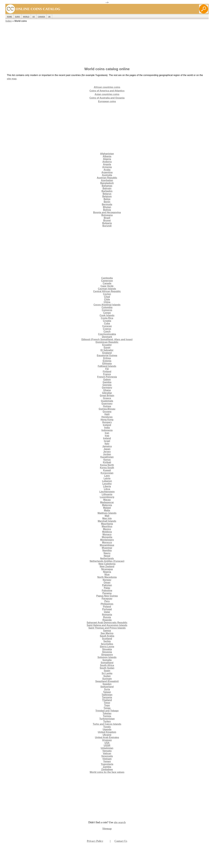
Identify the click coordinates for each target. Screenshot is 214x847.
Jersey (107, 451)
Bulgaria (107, 223)
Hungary (107, 422)
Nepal (107, 556)
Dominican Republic (107, 342)
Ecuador (107, 345)
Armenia (107, 167)
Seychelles (107, 644)
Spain (107, 670)
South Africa (107, 665)
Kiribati (107, 462)
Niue (107, 574)
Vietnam (107, 759)
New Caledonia (107, 564)
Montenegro (107, 540)
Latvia (107, 478)
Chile (107, 299)
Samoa (107, 630)
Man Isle (107, 518)
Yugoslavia (107, 764)
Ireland (107, 438)
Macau (107, 499)
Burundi (106, 226)
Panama (106, 593)
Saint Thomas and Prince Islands (107, 628)
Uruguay (107, 740)
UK (49, 17)
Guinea (107, 406)
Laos (107, 475)
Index (8, 21)
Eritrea (107, 358)
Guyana (107, 411)
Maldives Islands (106, 513)
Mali (107, 515)
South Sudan (107, 668)
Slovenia (107, 652)
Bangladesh (107, 183)
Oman (107, 582)
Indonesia (107, 430)
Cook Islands (107, 315)
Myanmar (107, 548)
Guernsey (107, 403)
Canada (41, 17)
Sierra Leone (107, 646)
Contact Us (120, 841)
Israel (107, 441)
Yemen (107, 761)
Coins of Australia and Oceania (107, 98)
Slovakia (107, 649)
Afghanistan (107, 153)
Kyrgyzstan (107, 473)
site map (11, 78)
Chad (107, 296)
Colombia (107, 307)
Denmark (107, 337)
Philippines (107, 604)
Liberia (107, 486)
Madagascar (107, 502)
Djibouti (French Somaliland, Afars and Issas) (107, 339)
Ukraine (107, 734)
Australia (107, 175)
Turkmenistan (107, 718)
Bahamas (107, 185)
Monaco (107, 534)
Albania (107, 156)
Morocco (107, 542)
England (107, 353)
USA (107, 742)
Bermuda (107, 204)
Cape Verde (106, 286)
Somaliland (107, 662)
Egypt (107, 347)
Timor (107, 702)
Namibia (107, 550)
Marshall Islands (107, 521)
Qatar (107, 612)
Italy (107, 443)
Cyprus (107, 328)
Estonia (107, 361)
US (33, 17)
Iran (107, 433)
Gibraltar (107, 393)
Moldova (107, 531)
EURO (17, 17)
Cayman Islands (107, 288)
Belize (107, 199)
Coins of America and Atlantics (106, 90)
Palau (107, 588)
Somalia (106, 660)
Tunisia (107, 716)
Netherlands (107, 558)
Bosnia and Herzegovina (107, 212)
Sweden (107, 684)
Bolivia (107, 209)
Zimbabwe (107, 769)
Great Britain (107, 395)
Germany (107, 387)
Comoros (107, 310)
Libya (107, 489)
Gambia (107, 382)
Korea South (107, 467)
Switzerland (107, 686)
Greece (107, 398)
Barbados (107, 191)
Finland (107, 371)
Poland (107, 606)
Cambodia (107, 278)
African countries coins (107, 87)
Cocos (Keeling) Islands (106, 304)
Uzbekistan (107, 748)
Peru (107, 601)
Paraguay (107, 598)
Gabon (107, 379)
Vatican (107, 753)
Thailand (107, 700)
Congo (107, 312)
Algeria (107, 159)
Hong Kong (107, 419)
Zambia (107, 767)
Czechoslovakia (107, 334)
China (107, 302)
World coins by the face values (107, 772)
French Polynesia (107, 377)
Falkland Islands (107, 366)
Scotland (107, 638)
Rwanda (106, 620)
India (107, 427)
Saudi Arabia (107, 636)
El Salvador (106, 350)
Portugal (107, 609)
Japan (107, 449)
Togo (107, 705)
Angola (107, 164)
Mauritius (107, 526)
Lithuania (107, 494)
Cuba (107, 323)
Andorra (107, 161)
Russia (107, 617)
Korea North (107, 465)
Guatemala (107, 401)
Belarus (107, 193)
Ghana (107, 390)
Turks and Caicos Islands (107, 724)
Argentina (107, 172)
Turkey (107, 721)
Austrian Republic (107, 177)
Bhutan (107, 207)
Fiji (107, 369)
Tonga (107, 708)
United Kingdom (107, 732)
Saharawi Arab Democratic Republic (107, 622)
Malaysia (107, 505)
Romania (107, 614)
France (107, 374)
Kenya (107, 459)
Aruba (107, 169)
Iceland (107, 425)
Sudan (107, 676)
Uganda (107, 729)
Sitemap (107, 828)
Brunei (107, 220)
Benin (107, 201)
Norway (107, 580)
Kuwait (107, 470)
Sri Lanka (107, 673)
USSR (107, 745)
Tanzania (107, 697)
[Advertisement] (107, 44)
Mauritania (107, 523)
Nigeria (107, 572)
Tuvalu (107, 726)
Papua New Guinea (107, 596)
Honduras (107, 417)
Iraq (107, 435)
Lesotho (107, 483)
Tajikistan (107, 694)
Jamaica (107, 446)
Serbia (107, 641)
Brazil (107, 217)
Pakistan (107, 585)
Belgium (107, 196)
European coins (107, 101)
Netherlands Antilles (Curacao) (107, 561)
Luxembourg (107, 497)
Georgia (107, 385)
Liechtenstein (107, 491)
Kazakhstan (107, 457)
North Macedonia (107, 577)
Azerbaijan (107, 180)
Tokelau (107, 713)
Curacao (107, 326)
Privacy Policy (95, 841)
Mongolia (107, 537)
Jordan (107, 454)
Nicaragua (107, 569)
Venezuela (107, 756)
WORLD (26, 17)
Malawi (107, 507)
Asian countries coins (107, 94)
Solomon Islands (107, 657)
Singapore (107, 654)
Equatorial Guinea (107, 355)
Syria (107, 689)
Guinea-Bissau (107, 409)
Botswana (107, 215)
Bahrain (107, 188)
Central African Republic (107, 291)
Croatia (107, 320)
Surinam (107, 678)
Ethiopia (107, 363)
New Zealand (107, 566)
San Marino (107, 633)
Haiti (107, 414)
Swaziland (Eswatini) (107, 681)
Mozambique (107, 545)
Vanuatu (107, 751)
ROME (9, 17)
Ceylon (107, 294)
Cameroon (107, 280)
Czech (106, 331)
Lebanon (107, 481)
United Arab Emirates (107, 737)
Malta (107, 510)
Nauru (107, 553)
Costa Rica (107, 318)
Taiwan (107, 692)
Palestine (107, 590)
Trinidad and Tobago (107, 710)
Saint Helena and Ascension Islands (107, 625)
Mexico (107, 529)
